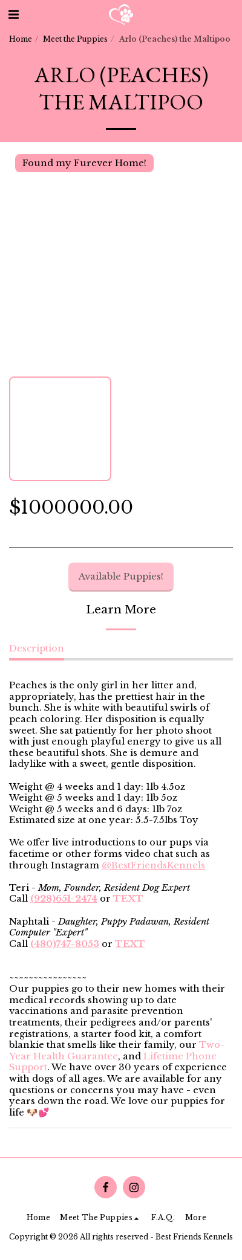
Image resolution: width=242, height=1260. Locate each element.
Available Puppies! (121, 576)
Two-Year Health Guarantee (116, 1050)
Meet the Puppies (75, 39)
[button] (13, 14)
